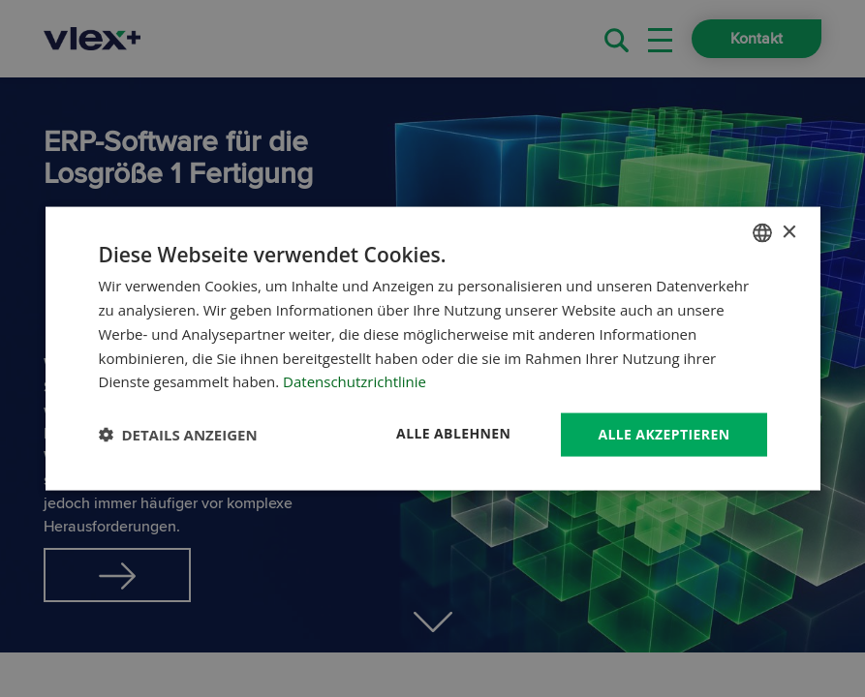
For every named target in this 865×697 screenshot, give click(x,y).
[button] (178, 434)
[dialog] (433, 349)
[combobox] (762, 233)
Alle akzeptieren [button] (663, 434)
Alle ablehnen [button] (453, 433)
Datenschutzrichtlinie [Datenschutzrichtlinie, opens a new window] (354, 381)
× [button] (789, 232)
